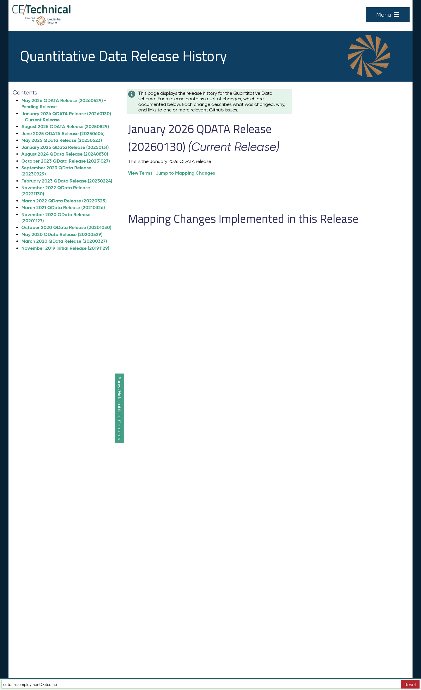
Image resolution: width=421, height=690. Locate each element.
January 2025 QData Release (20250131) (65, 147)
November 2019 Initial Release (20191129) (65, 248)
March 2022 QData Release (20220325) (64, 201)
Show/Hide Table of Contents (119, 408)
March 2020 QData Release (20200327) (64, 241)
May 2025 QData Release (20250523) (61, 140)
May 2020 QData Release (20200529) (62, 234)
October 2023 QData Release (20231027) (65, 161)
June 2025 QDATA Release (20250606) (63, 133)
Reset (410, 684)
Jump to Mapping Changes (185, 173)
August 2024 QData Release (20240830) (64, 154)
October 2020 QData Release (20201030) (66, 227)
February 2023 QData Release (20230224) (66, 181)
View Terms (140, 173)
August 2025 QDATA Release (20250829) (65, 126)
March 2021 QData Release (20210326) (63, 207)
